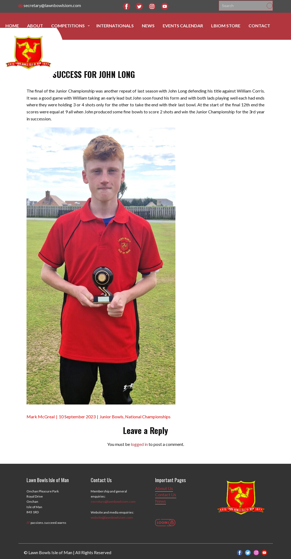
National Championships (148, 416)
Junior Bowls (111, 416)
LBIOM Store (225, 25)
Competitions (68, 25)
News (148, 25)
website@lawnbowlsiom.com (112, 517)
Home (12, 25)
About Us (164, 488)
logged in (139, 444)
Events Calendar (183, 25)
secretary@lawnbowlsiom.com (49, 5)
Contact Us (165, 494)
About (35, 25)
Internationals (115, 25)
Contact (259, 25)
